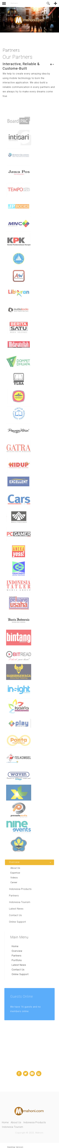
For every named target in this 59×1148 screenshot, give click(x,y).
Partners (16, 955)
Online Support (20, 974)
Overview (17, 950)
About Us (16, 1122)
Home (15, 946)
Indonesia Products (34, 1122)
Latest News (19, 964)
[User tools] (52, 64)
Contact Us (18, 969)
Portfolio (17, 960)
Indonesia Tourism (12, 1126)
